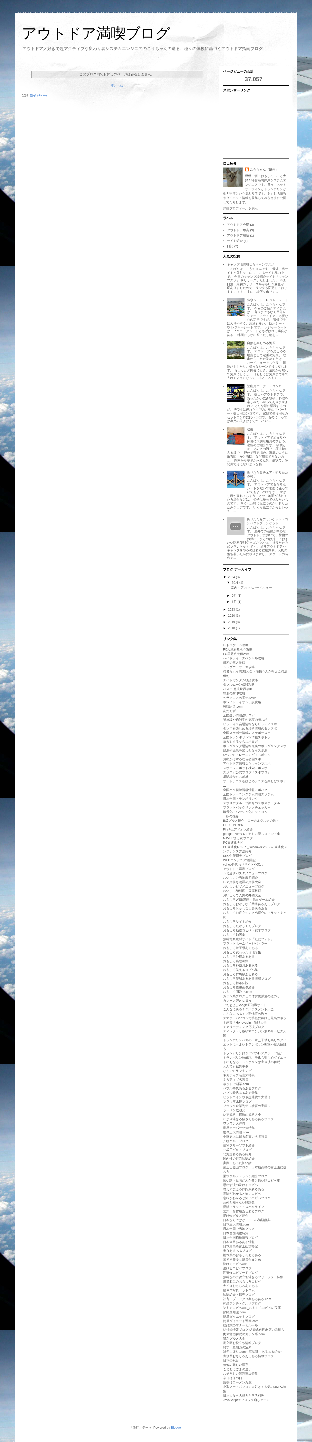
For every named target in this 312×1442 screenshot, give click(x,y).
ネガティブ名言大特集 (239, 1075)
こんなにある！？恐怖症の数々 (245, 1014)
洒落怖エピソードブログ (240, 1272)
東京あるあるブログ (237, 1251)
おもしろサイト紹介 (237, 921)
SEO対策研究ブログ (237, 856)
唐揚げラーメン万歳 (237, 1382)
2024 (232, 577)
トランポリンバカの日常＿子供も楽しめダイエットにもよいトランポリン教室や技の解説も (254, 1044)
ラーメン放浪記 (234, 1110)
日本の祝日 (231, 1360)
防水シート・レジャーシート (267, 300)
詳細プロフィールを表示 (240, 208)
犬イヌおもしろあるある (240, 1286)
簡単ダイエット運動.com (240, 1321)
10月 (235, 582)
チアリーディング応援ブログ (243, 1027)
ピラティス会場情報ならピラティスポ (250, 724)
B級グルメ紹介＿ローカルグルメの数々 (251, 820)
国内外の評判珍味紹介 (239, 1158)
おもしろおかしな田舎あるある (245, 908)
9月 (235, 595)
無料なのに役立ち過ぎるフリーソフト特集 (253, 1277)
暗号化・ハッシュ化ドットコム (245, 812)
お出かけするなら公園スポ (242, 759)
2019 (232, 622)
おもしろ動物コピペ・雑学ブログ (247, 930)
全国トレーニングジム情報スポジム (248, 794)
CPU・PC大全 (233, 825)
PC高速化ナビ (233, 842)
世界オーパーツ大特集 (239, 1128)
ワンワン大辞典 (234, 1123)
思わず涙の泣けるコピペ (240, 1185)
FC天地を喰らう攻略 (238, 649)
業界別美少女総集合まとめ (242, 1259)
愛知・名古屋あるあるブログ (243, 1211)
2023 (232, 609)
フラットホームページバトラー (245, 943)
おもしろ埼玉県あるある (240, 948)
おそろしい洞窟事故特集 (240, 1373)
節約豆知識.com (234, 1312)
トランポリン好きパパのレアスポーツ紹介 (253, 1053)
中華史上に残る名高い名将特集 (245, 1136)
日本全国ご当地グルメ (239, 1229)
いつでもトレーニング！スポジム (247, 755)
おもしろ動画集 (234, 935)
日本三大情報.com (236, 1224)
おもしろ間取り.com (237, 992)
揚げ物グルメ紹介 (235, 1215)
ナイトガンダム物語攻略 (240, 680)
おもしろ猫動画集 (235, 961)
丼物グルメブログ (235, 1141)
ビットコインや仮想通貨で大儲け (247, 1097)
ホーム (117, 85)
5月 (235, 601)
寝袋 (250, 429)
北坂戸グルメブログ (237, 1150)
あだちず (229, 711)
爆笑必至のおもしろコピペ (242, 1281)
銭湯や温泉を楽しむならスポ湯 (245, 750)
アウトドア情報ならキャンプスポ (247, 763)
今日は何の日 (232, 1378)
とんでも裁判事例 (235, 1066)
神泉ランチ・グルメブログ (242, 1303)
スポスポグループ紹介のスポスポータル (251, 803)
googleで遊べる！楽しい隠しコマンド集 (251, 834)
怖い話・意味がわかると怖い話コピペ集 (251, 1180)
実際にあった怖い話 (237, 1163)
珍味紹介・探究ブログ (239, 1294)
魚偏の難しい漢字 (235, 1365)
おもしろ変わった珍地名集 (242, 952)
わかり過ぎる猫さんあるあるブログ (248, 1119)
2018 (232, 628)
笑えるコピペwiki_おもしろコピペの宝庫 (252, 1308)
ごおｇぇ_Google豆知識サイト (245, 1005)
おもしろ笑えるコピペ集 (240, 970)
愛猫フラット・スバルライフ (243, 1207)
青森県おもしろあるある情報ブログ (248, 1356)
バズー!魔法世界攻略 (238, 689)
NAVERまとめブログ (238, 838)
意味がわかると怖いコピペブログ (247, 1198)
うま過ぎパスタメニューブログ (245, 873)
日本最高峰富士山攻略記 (240, 1246)
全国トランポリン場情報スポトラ (247, 737)
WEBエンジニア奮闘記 (239, 860)
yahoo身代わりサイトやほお (243, 864)
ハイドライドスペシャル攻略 (243, 658)
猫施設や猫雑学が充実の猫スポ (245, 719)
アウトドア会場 (238, 225)
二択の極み (231, 816)
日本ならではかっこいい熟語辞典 (247, 1220)
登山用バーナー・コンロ (264, 386)
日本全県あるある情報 (239, 1242)
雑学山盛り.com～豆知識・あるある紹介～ (253, 1351)
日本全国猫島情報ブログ (240, 1237)
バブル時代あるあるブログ (242, 1088)
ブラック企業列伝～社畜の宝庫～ (247, 1106)
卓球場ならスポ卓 (235, 777)
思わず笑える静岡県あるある (243, 1189)
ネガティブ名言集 (235, 1079)
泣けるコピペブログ (237, 1268)
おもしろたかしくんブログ (242, 926)
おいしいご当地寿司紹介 (240, 877)
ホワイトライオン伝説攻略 (242, 702)
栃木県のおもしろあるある (242, 1255)
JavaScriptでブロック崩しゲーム (246, 1400)
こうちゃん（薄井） (264, 169)
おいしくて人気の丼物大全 (242, 895)
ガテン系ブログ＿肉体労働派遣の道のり (251, 996)
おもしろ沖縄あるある (239, 956)
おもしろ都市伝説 (235, 983)
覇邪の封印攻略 (234, 693)
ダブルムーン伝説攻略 (239, 684)
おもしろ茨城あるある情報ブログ (247, 978)
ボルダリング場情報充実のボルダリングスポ (254, 746)
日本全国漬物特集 (235, 1233)
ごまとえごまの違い (237, 1369)
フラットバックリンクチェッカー (247, 807)
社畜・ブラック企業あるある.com (247, 1299)
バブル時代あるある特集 (240, 1093)
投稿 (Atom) (38, 95)
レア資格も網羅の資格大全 (242, 882)
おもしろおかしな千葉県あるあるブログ (251, 904)
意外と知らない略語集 (239, 1202)
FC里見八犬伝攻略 (236, 654)
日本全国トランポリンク (240, 798)
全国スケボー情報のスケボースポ (247, 733)
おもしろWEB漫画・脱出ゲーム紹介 (249, 899)
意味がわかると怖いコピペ (242, 1193)
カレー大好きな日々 (237, 1000)
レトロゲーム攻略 (235, 645)
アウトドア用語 (238, 235)
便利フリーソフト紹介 (239, 1145)
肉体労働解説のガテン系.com (244, 1334)
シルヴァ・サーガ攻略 (239, 667)
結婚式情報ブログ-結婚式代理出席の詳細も (253, 1330)
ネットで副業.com (236, 1084)
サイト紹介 (235, 241)
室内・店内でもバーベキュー (251, 588)
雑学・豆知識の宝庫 (237, 1347)
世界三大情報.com (236, 1132)
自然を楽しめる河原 (261, 343)
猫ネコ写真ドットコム (239, 1290)
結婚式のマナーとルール (240, 1325)
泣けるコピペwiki (235, 1264)
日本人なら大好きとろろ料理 (243, 1395)
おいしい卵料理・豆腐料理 (242, 891)
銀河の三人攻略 (234, 662)
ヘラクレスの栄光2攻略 (239, 698)
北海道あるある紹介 (237, 1154)
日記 (230, 246)
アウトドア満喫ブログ (96, 33)
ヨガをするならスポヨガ (240, 741)
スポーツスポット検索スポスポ (245, 768)
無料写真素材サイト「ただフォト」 (248, 939)
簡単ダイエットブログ (239, 1316)
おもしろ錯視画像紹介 (239, 987)
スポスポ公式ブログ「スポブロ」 (247, 772)
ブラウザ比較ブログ (237, 1101)
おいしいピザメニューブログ (243, 886)
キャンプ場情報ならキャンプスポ (250, 264)
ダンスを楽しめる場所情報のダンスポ (250, 728)
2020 (232, 615)
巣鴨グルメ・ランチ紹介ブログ (245, 1176)
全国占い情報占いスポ (239, 715)
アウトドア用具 (238, 230)
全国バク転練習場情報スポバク (245, 790)
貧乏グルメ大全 (234, 1338)
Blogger (176, 1427)
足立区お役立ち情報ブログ (242, 1343)
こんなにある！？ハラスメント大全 (248, 1009)
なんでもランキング (237, 1071)
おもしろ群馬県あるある (240, 974)
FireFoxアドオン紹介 (238, 829)
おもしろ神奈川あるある (240, 965)
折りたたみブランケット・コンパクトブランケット (267, 521)
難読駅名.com (233, 706)
